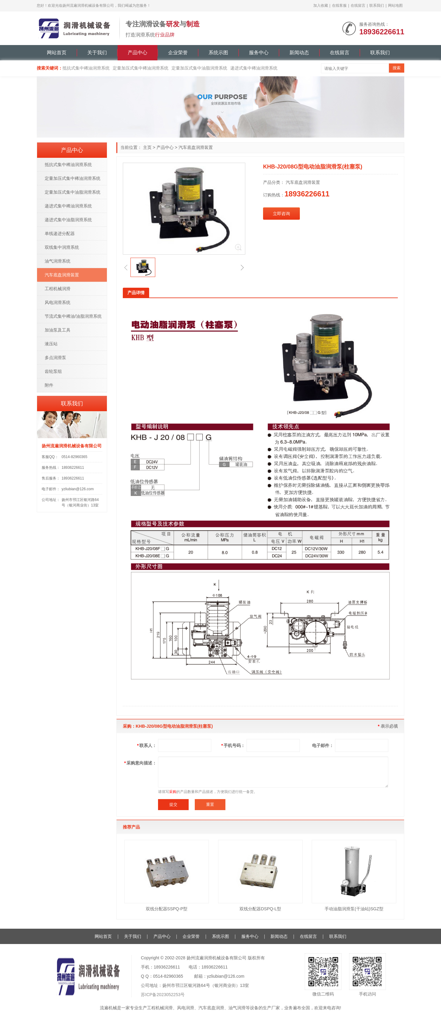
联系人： (146, 745)
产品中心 (137, 52)
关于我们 (97, 52)
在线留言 (358, 5)
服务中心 (259, 52)
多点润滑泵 (55, 357)
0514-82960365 (74, 457)
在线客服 (339, 5)
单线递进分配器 (60, 233)
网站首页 (56, 52)
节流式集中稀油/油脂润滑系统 (73, 316)
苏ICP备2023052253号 (163, 994)
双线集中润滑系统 (62, 247)
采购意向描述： (140, 762)
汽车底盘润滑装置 (196, 147)
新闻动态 (299, 52)
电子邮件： (323, 745)
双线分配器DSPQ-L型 (260, 908)
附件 (49, 385)
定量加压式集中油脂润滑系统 (199, 68)
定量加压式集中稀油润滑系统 (140, 68)
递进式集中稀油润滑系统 (253, 68)
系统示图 (218, 52)
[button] (126, 267)
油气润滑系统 (57, 261)
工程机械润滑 (57, 288)
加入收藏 (320, 5)
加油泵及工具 (57, 330)
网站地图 (395, 5)
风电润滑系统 (57, 302)
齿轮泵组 (53, 371)
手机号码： (233, 745)
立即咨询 (281, 213)
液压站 (51, 343)
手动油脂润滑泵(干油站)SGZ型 (354, 908)
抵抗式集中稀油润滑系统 (86, 68)
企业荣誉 (178, 52)
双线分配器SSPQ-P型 (167, 908)
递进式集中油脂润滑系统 (68, 219)
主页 (147, 147)
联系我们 (376, 5)
